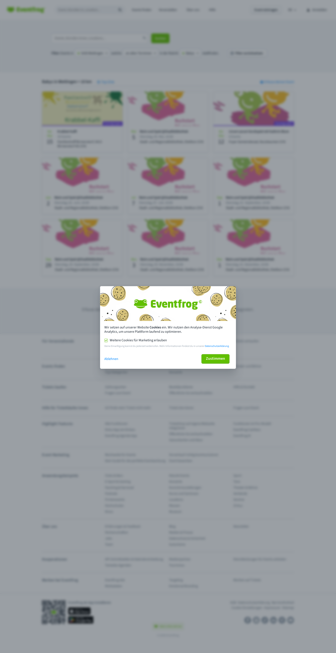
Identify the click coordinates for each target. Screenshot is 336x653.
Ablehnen (111, 359)
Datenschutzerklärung (217, 346)
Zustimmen (215, 358)
